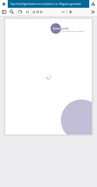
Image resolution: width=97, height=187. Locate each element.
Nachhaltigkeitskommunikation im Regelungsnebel (45, 4)
